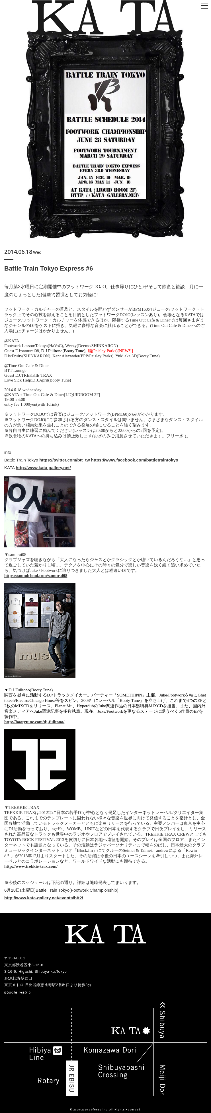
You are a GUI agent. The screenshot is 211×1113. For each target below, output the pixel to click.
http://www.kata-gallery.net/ (43, 467)
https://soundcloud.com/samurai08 (35, 575)
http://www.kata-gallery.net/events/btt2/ (43, 897)
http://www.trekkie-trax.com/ (31, 866)
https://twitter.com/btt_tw (64, 459)
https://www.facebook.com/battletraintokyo (134, 459)
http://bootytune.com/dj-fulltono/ (34, 722)
